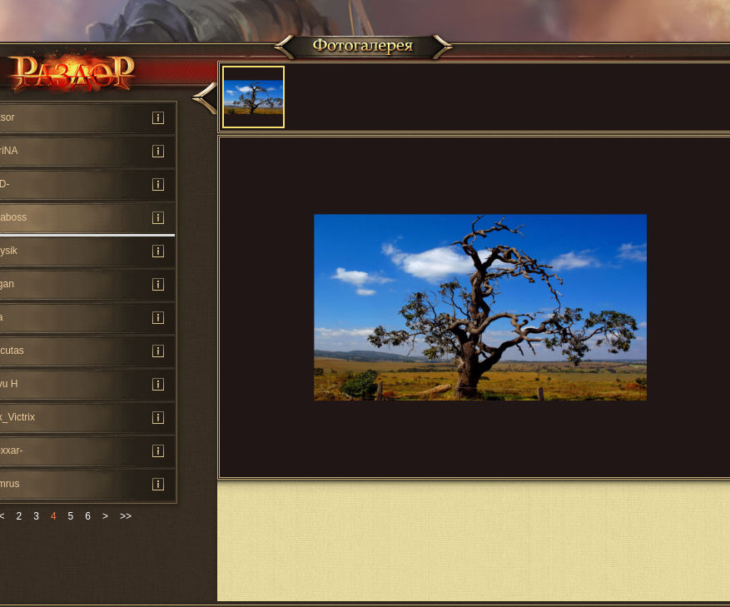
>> (126, 516)
